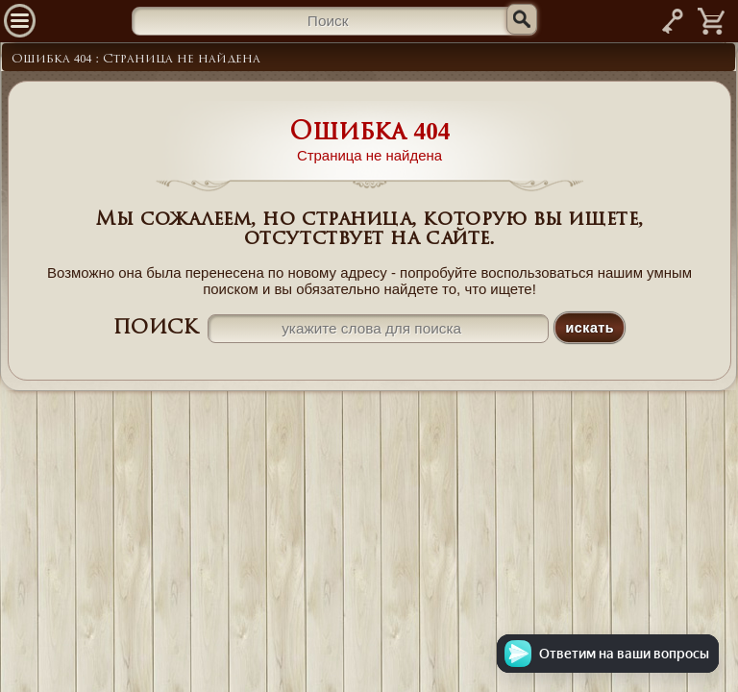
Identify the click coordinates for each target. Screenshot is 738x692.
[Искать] (521, 19)
